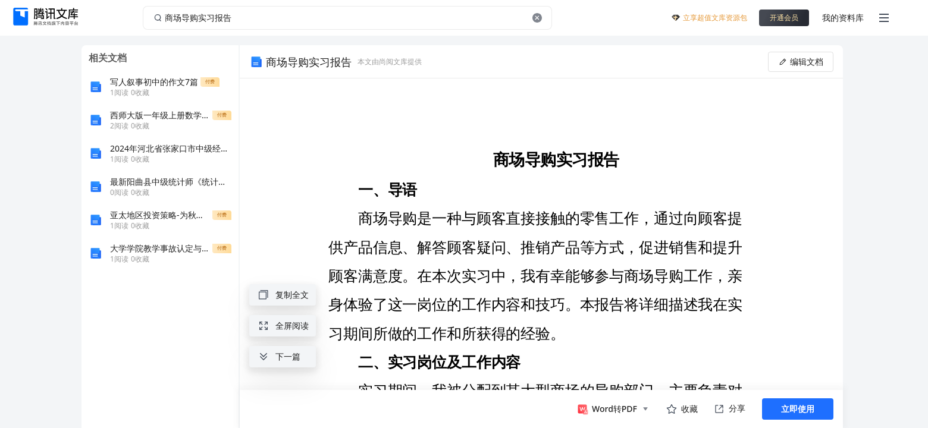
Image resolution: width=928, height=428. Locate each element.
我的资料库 (843, 17)
